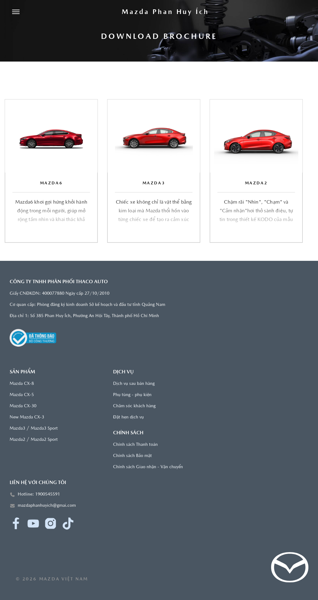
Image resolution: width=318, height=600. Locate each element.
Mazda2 (17, 439)
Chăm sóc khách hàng (134, 406)
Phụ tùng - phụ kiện (132, 395)
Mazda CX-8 (22, 383)
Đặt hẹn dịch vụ (128, 417)
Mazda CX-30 (23, 406)
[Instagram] (50, 523)
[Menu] (16, 12)
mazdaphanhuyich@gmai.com (47, 505)
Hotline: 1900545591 (39, 494)
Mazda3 (17, 428)
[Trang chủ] (165, 12)
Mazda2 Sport (44, 439)
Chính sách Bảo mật (132, 456)
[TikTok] (68, 523)
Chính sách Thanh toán (135, 444)
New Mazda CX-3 (27, 417)
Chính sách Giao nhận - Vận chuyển (148, 467)
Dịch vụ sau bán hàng (134, 383)
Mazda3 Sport (44, 428)
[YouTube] (33, 523)
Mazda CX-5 (22, 395)
